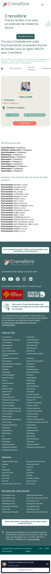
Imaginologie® (31, 378)
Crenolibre (6, 272)
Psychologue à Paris (8, 495)
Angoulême (15, 210)
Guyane (28, 470)
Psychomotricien (31, 428)
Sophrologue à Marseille (34, 495)
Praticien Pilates (7, 414)
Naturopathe (30, 389)
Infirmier (5, 380)
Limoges (13, 187)
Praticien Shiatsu (32, 416)
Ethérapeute (30, 366)
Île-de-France (30, 484)
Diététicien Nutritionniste (34, 361)
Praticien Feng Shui (8, 403)
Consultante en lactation (10, 358)
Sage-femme (30, 436)
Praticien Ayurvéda (32, 394)
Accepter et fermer (25, 570)
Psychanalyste (31, 425)
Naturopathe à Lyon (8, 498)
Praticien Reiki (7, 416)
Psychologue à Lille (32, 501)
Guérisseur (30, 375)
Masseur (5, 386)
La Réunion (30, 472)
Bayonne (14, 203)
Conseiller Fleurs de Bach (34, 354)
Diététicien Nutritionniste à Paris (37, 498)
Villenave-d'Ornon (17, 220)
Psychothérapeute (32, 430)
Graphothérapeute (8, 375)
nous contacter (34, 539)
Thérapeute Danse (8, 444)
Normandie (5, 478)
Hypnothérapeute (8, 378)
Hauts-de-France (7, 472)
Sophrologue (6, 441)
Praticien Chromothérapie (10, 400)
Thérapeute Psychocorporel (35, 447)
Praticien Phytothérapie (34, 411)
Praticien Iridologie (8, 405)
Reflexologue (6, 433)
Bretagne (5, 464)
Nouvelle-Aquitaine (31, 68)
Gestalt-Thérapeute (33, 372)
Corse (4, 467)
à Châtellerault (13, 148)
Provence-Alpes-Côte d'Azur (11, 484)
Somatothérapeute (32, 439)
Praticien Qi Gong (32, 414)
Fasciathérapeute (32, 369)
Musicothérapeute (32, 386)
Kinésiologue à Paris (8, 503)
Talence (13, 208)
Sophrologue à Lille (8, 501)
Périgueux (14, 226)
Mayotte (29, 475)
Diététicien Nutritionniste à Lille (37, 512)
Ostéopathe (6, 394)
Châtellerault (46, 68)
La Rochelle (15, 194)
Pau (12, 192)
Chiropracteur (6, 348)
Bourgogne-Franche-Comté (35, 461)
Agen (12, 215)
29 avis (31, 93)
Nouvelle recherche (25, 36)
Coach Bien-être (31, 348)
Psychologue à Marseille (10, 506)
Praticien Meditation (33, 408)
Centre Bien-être (32, 345)
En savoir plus (13, 566)
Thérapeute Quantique (9, 450)
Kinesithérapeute (7, 383)
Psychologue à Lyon (32, 509)
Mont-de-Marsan (17, 222)
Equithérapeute (7, 366)
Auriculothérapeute (32, 342)
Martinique (5, 475)
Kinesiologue (30, 380)
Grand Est (29, 467)
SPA (3, 436)
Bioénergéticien (7, 345)
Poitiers (13, 189)
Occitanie (5, 481)
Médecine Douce (7, 389)
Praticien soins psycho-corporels (37, 422)
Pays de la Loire (31, 481)
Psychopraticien (15, 68)
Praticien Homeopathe (33, 403)
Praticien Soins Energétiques (11, 419)
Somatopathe (6, 439)
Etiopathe (5, 369)
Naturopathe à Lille (32, 506)
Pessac (13, 199)
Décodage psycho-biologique (11, 364)
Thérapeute (30, 441)
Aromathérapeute (32, 340)
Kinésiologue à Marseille (10, 512)
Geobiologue (6, 372)
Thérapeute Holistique (9, 447)
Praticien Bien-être (8, 397)
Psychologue (6, 428)
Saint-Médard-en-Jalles (19, 224)
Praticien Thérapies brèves (35, 419)
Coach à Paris (6, 509)
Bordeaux (14, 185)
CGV (40, 548)
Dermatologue (7, 361)
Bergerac (14, 229)
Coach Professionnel (8, 351)
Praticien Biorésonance (34, 397)
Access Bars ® (6, 337)
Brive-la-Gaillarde (17, 206)
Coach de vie (30, 351)
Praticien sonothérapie (9, 425)
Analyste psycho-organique (11, 340)
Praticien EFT (30, 400)
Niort (12, 201)
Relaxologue (30, 433)
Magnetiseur (30, 383)
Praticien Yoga (7, 422)
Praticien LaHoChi (32, 405)
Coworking (30, 358)
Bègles (13, 231)
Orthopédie (30, 391)
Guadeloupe (6, 470)
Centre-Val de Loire (32, 464)
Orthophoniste (7, 391)
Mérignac (14, 196)
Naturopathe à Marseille (34, 503)
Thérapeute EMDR (32, 444)
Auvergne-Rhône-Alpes (10, 461)
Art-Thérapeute (7, 342)
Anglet (13, 213)
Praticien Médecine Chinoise (11, 411)
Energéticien (30, 364)
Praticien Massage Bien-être (11, 408)
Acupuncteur (30, 337)
